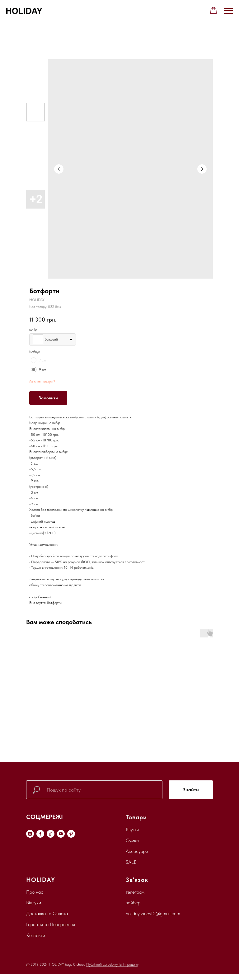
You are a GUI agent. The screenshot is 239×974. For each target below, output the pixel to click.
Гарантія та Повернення (50, 924)
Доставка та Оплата (47, 913)
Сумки (132, 840)
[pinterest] (71, 834)
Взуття (132, 829)
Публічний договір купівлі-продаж (111, 964)
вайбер (133, 903)
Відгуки (33, 903)
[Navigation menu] (228, 11)
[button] (213, 10)
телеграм (135, 892)
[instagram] (30, 834)
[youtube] (61, 834)
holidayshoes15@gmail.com (153, 913)
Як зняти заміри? (42, 381)
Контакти (35, 935)
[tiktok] (50, 834)
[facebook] (40, 834)
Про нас (34, 892)
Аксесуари (137, 851)
